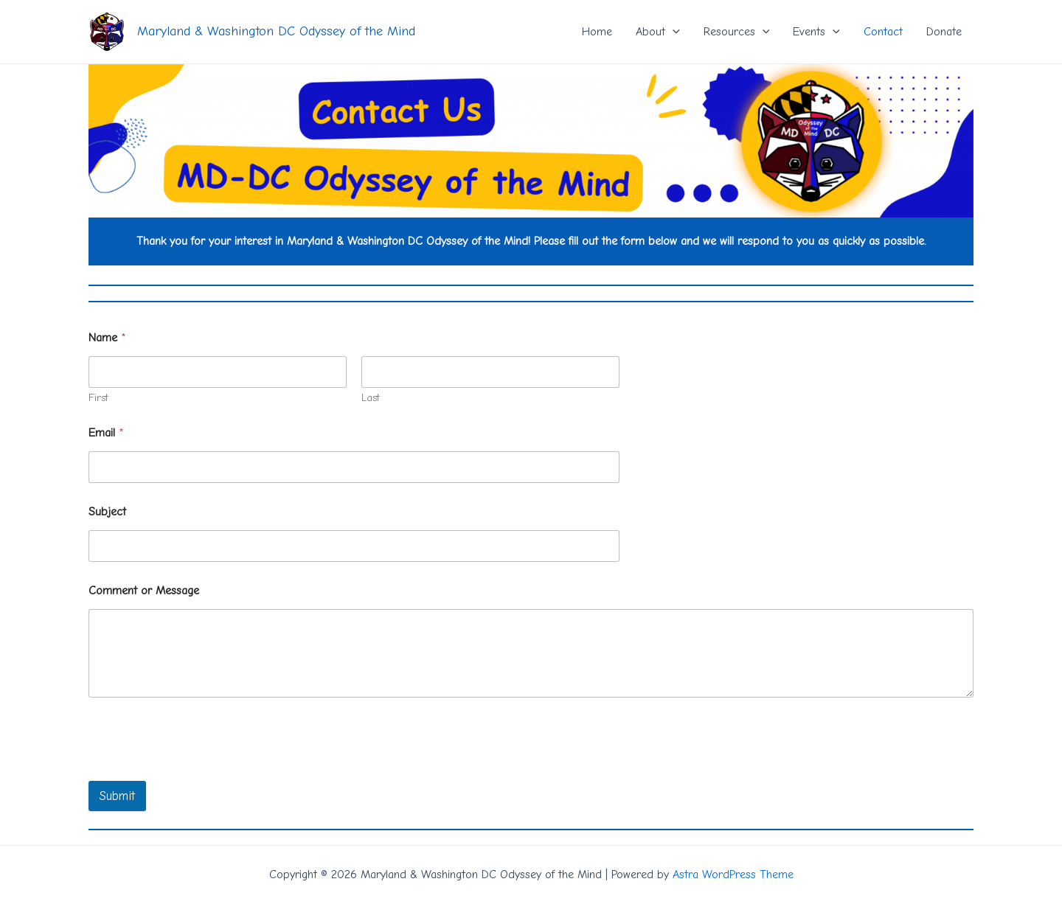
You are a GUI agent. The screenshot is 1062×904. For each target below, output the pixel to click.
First (98, 398)
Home (597, 31)
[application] (672, 31)
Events (816, 31)
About (658, 31)
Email (106, 432)
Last (370, 398)
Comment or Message (143, 590)
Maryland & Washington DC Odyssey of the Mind (276, 31)
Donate (944, 31)
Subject (107, 511)
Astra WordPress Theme (733, 874)
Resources (737, 31)
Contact (883, 31)
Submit (117, 796)
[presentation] (200, 771)
